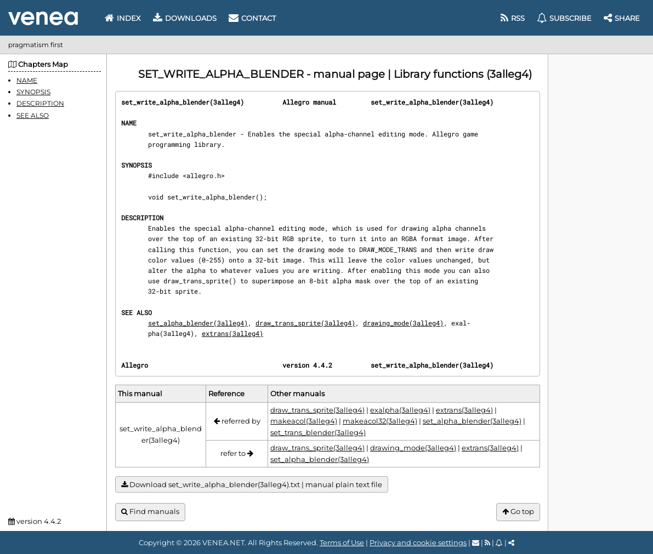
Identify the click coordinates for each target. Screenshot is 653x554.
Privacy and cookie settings (418, 542)
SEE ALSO (32, 115)
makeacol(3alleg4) (303, 420)
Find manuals (150, 511)
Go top (518, 511)
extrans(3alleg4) (232, 333)
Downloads (185, 18)
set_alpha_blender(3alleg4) (198, 322)
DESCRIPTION (40, 103)
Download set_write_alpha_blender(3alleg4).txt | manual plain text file (251, 484)
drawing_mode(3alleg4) (403, 322)
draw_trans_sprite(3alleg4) (305, 322)
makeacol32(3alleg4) (380, 420)
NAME (26, 80)
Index (123, 18)
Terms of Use (342, 542)
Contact (252, 18)
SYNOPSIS (33, 92)
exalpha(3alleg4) (400, 409)
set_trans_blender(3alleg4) (318, 432)
